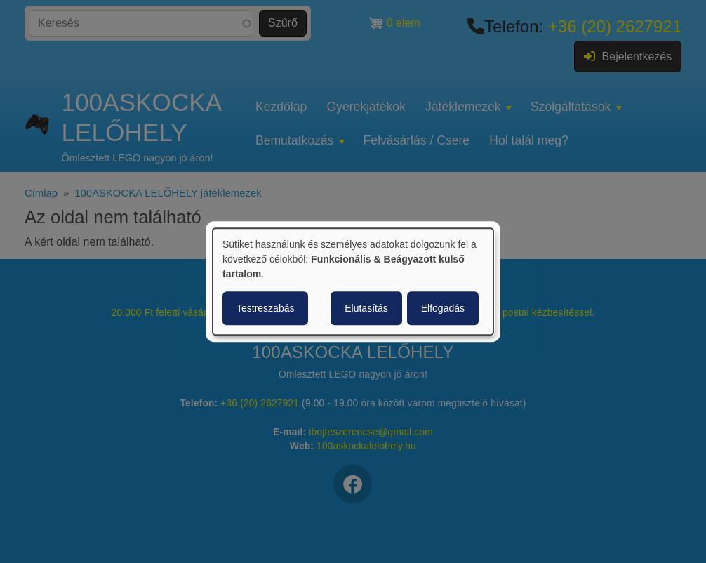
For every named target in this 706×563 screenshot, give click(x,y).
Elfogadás (443, 308)
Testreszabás (265, 308)
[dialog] (353, 281)
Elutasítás (366, 308)
